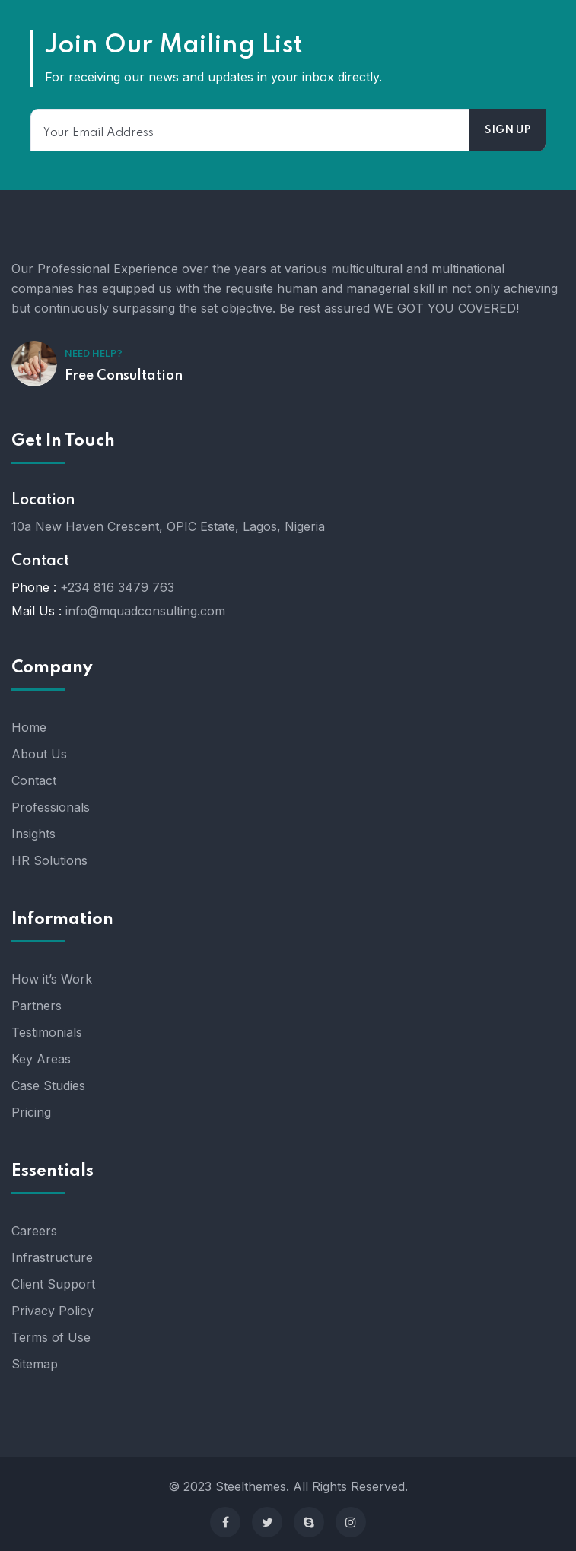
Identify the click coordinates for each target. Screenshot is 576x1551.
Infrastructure (52, 1257)
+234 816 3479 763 (117, 587)
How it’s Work (51, 979)
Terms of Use (51, 1337)
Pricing (31, 1112)
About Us (39, 753)
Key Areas (41, 1058)
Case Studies (48, 1085)
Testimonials (46, 1032)
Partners (36, 1005)
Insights (33, 833)
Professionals (50, 807)
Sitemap (34, 1363)
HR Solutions (49, 860)
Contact (33, 780)
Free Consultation (124, 376)
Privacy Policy (52, 1310)
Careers (34, 1230)
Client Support (53, 1284)
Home (28, 727)
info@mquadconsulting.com (145, 610)
